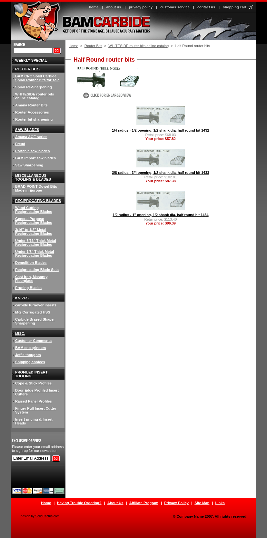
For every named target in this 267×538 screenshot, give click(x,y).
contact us (206, 7)
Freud (20, 144)
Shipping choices (30, 362)
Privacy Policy (176, 503)
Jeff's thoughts (28, 355)
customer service (175, 7)
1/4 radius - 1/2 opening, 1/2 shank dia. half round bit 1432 (160, 130)
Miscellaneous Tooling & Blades (33, 177)
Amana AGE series (31, 137)
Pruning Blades (28, 288)
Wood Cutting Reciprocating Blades (33, 210)
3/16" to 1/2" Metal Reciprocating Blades (33, 231)
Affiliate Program (143, 503)
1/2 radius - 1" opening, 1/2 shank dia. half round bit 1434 (160, 215)
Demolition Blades (31, 262)
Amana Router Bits (31, 105)
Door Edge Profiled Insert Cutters (37, 392)
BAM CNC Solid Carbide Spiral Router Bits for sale (37, 78)
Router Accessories (32, 112)
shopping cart (234, 7)
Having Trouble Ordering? (79, 503)
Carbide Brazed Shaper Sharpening (35, 321)
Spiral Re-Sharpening (33, 87)
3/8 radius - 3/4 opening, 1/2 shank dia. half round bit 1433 (160, 172)
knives (22, 298)
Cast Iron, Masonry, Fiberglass (31, 279)
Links (220, 503)
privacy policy (141, 7)
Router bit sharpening (34, 119)
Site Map (201, 503)
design (25, 516)
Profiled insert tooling (31, 374)
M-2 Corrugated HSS (32, 312)
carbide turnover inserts (35, 305)
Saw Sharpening (29, 165)
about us (113, 7)
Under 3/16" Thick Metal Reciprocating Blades (35, 242)
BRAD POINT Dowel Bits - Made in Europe (37, 188)
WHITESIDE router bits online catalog (138, 46)
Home (73, 46)
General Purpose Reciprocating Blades (33, 220)
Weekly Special (31, 60)
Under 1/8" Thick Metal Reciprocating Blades (34, 253)
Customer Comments (33, 341)
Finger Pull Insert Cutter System (35, 410)
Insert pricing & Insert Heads (34, 421)
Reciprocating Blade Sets (37, 270)
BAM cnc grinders (30, 348)
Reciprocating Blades (38, 201)
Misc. (20, 333)
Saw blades (27, 130)
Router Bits (93, 46)
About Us (115, 503)
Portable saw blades (32, 151)
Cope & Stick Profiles (33, 383)
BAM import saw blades (35, 158)
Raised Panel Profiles (33, 401)
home (93, 7)
